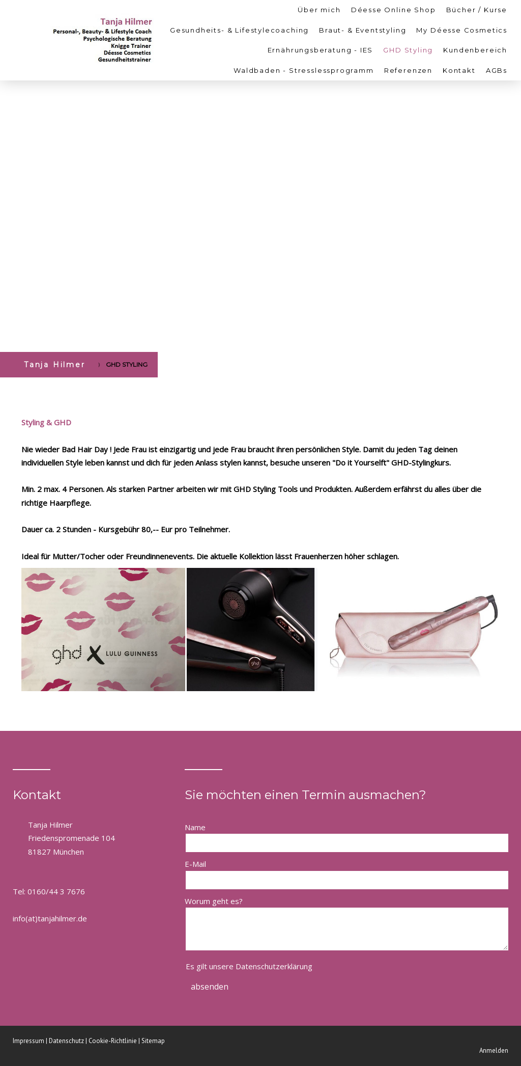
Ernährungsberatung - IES (320, 50)
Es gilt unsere (249, 966)
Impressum (28, 1040)
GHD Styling (408, 50)
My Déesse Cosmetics (461, 30)
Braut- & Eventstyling (362, 30)
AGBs (496, 70)
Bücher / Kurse (476, 10)
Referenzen (408, 70)
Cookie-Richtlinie (113, 1040)
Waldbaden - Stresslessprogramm (304, 70)
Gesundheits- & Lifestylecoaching (239, 30)
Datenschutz (66, 1040)
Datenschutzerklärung (274, 966)
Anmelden (493, 1050)
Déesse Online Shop (393, 10)
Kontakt (459, 70)
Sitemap (153, 1040)
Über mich (319, 10)
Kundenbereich (475, 50)
